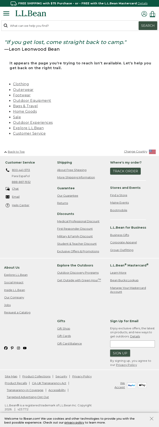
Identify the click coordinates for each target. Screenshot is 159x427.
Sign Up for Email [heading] (124, 321)
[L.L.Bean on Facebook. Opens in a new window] (6, 348)
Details (142, 3)
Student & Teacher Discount (77, 243)
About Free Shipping (71, 170)
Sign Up (120, 353)
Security (61, 376)
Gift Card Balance (69, 343)
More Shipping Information (76, 177)
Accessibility (57, 390)
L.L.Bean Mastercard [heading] (129, 265)
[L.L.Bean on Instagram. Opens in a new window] (18, 348)
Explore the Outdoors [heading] (75, 265)
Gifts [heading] (61, 321)
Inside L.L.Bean (14, 290)
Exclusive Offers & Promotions (78, 251)
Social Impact (13, 282)
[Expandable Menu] (6, 14)
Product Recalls (16, 383)
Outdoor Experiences (33, 123)
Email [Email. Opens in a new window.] (13, 197)
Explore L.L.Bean (28, 128)
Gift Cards (64, 336)
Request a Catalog (17, 312)
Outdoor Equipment (32, 101)
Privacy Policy (126, 365)
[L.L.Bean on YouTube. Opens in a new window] (24, 348)
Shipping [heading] (64, 162)
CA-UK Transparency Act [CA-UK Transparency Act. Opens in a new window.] (49, 383)
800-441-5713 (18, 170)
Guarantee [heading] (66, 188)
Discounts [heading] (65, 214)
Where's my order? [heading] (126, 162)
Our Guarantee (67, 195)
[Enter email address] (132, 343)
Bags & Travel (25, 106)
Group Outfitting (121, 250)
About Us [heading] (12, 268)
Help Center (18, 205)
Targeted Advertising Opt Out (28, 397)
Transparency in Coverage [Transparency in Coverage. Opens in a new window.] (25, 390)
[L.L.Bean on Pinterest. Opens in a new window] (12, 348)
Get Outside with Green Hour (79, 280)
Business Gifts (119, 235)
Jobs (7, 305)
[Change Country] (140, 152)
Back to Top (14, 151)
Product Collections (36, 376)
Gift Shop (63, 328)
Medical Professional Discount (78, 221)
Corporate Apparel (123, 242)
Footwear (22, 95)
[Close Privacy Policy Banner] (152, 419)
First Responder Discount (75, 228)
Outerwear (23, 90)
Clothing (21, 84)
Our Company (14, 297)
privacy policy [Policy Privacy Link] (74, 422)
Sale (17, 117)
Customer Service (29, 133)
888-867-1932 (21, 182)
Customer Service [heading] (20, 162)
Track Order (125, 171)
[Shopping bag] (153, 14)
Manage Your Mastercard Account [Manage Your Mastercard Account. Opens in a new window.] (128, 290)
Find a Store (118, 195)
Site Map (11, 376)
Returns (62, 203)
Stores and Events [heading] (125, 188)
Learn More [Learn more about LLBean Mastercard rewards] (118, 272)
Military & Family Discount (75, 236)
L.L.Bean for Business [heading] (128, 227)
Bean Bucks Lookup (124, 280)
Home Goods (25, 111)
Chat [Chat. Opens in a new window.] (12, 189)
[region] (79, 3)
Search (148, 26)
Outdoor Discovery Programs (78, 272)
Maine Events (119, 202)
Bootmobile (118, 210)
